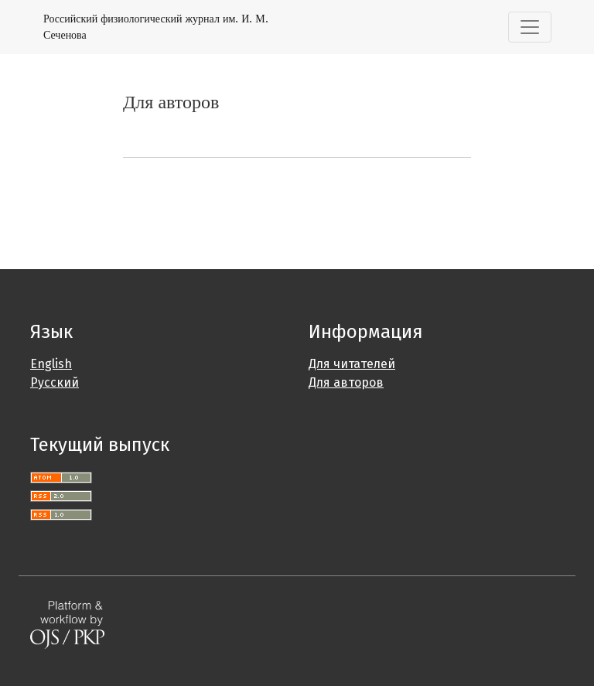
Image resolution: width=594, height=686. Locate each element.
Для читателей (352, 364)
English (51, 364)
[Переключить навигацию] (529, 27)
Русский (54, 382)
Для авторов (346, 382)
